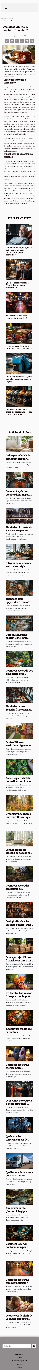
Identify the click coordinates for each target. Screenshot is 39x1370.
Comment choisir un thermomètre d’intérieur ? (17, 1068)
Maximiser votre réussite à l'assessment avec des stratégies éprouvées (19, 711)
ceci (18, 102)
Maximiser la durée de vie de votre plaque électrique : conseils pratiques (19, 531)
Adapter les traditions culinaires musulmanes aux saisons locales (19, 1033)
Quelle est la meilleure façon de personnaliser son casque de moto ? (19, 412)
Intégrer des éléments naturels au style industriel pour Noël (18, 566)
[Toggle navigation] (6, 8)
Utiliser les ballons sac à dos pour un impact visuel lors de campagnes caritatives (19, 997)
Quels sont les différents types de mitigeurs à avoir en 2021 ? (17, 1141)
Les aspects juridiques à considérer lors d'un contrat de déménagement (18, 962)
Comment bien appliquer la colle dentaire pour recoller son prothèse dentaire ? (19, 251)
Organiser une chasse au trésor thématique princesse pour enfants (19, 817)
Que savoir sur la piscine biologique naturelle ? (16, 1211)
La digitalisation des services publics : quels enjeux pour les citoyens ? (19, 926)
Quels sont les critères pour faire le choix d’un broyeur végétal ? (19, 379)
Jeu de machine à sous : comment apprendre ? (17, 316)
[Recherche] (16, 1346)
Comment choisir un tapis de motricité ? (17, 1281)
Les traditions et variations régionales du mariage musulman (19, 745)
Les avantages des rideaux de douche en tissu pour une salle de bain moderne (19, 854)
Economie (19, 1351)
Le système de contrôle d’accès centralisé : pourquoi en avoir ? (19, 1104)
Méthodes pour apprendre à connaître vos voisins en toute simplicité (19, 603)
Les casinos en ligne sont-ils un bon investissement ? (19, 347)
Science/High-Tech (19, 1361)
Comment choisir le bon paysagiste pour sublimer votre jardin (19, 674)
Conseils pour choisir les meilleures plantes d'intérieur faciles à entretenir (18, 782)
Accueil (3, 18)
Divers (10, 18)
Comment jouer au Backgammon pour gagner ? (17, 1247)
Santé (19, 1357)
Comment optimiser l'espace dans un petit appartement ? (18, 494)
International (19, 1354)
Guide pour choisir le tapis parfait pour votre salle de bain (18, 459)
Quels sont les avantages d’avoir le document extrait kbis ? (17, 285)
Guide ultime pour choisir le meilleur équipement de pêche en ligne (18, 639)
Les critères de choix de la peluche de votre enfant (19, 1319)
